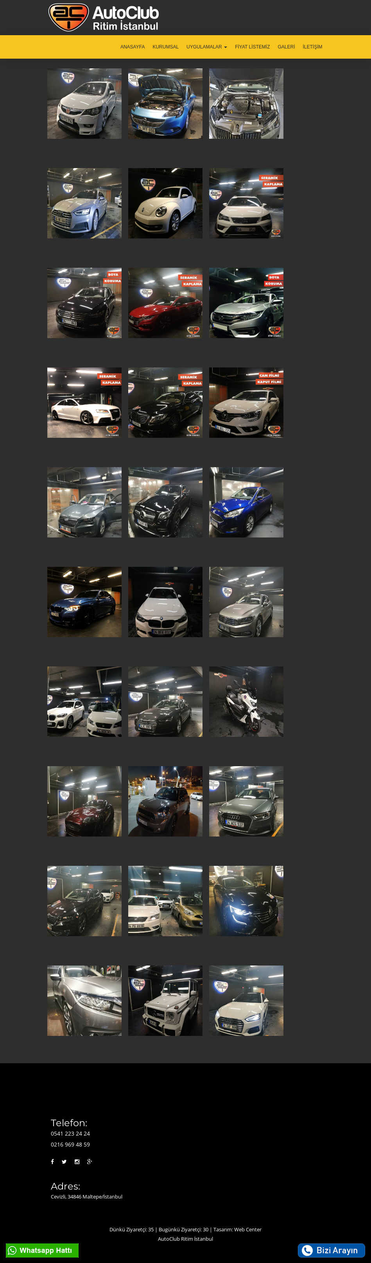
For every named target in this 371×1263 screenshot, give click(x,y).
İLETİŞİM (312, 47)
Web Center (248, 1229)
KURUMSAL (165, 47)
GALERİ (286, 47)
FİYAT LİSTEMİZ (252, 47)
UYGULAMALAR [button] (206, 47)
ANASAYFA (132, 47)
